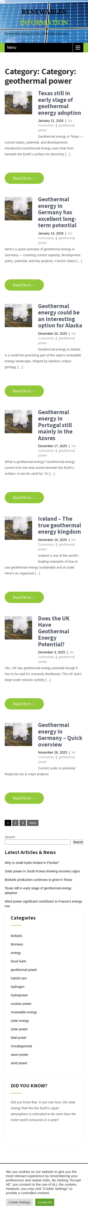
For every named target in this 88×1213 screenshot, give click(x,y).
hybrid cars (19, 978)
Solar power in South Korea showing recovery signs (42, 871)
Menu (11, 47)
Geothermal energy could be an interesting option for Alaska (60, 315)
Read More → (24, 178)
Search (10, 837)
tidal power (19, 1038)
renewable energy (24, 1012)
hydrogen (17, 987)
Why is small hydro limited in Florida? (32, 863)
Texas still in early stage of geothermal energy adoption (59, 102)
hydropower (19, 995)
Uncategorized (21, 1046)
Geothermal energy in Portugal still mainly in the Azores (55, 425)
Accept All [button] (44, 1202)
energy (16, 953)
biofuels (16, 936)
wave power (19, 1054)
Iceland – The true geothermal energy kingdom (59, 525)
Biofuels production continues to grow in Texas (38, 880)
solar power (19, 1029)
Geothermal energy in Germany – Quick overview (60, 734)
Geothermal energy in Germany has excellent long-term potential (57, 212)
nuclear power (21, 1004)
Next (32, 823)
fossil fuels (18, 961)
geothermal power (24, 970)
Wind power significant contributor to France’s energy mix (43, 903)
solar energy (20, 1021)
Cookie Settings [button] (19, 1202)
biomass (17, 944)
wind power (19, 1063)
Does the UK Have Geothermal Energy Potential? (53, 631)
